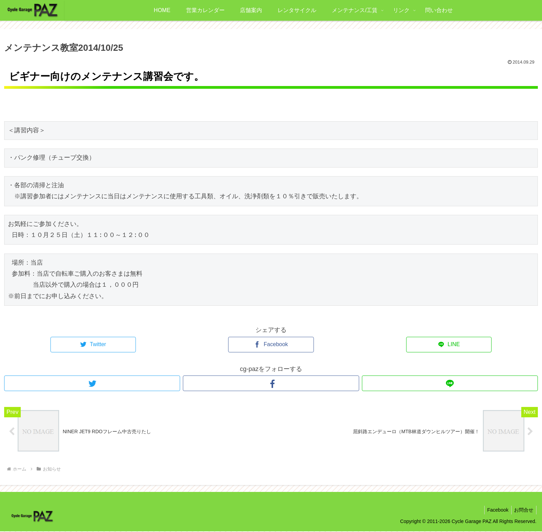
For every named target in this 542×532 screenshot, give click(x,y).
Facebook (495, 510)
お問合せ (523, 510)
